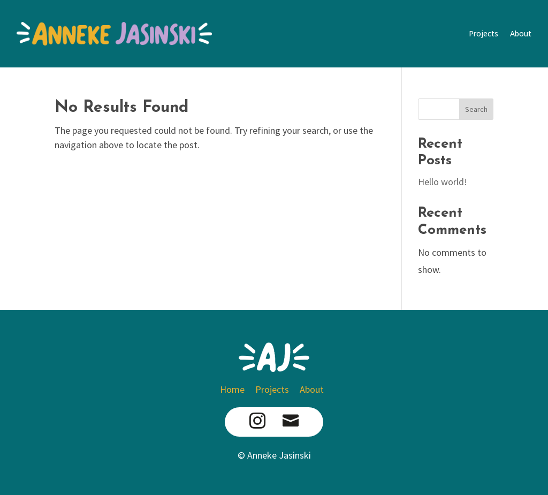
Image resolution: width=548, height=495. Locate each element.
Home (234, 389)
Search (476, 109)
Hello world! (442, 182)
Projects (483, 33)
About (520, 33)
